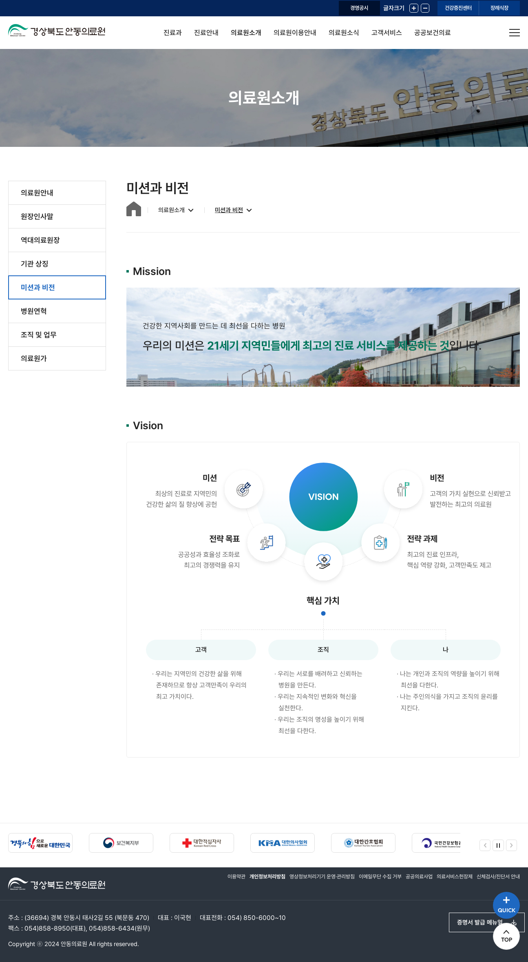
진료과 (172, 33)
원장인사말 (37, 216)
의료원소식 (344, 33)
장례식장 (493, 8)
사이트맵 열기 (514, 32)
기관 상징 (35, 263)
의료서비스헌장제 (448, 881)
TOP (503, 937)
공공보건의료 (432, 33)
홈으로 (129, 209)
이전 (483, 843)
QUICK (503, 902)
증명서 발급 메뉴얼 (476, 920)
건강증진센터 (440, 8)
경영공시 (323, 8)
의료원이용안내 (295, 33)
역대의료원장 (40, 240)
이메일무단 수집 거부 (367, 881)
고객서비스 (386, 33)
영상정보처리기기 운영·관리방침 (304, 881)
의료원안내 (37, 192)
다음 (513, 843)
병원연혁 (34, 311)
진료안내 (206, 33)
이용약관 (211, 881)
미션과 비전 (38, 287)
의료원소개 (246, 33)
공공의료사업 (410, 881)
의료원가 (34, 358)
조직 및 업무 (39, 334)
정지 (498, 843)
